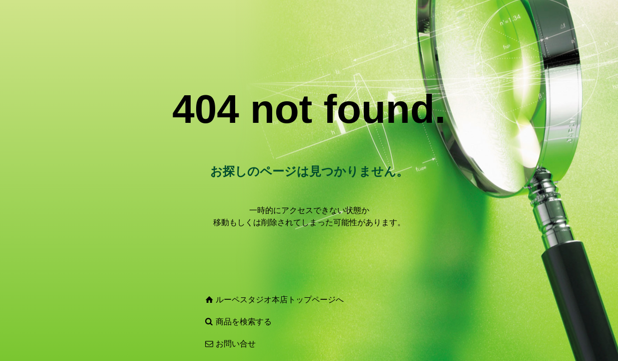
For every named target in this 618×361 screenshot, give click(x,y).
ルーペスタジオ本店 (252, 299)
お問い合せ (236, 343)
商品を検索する (244, 321)
